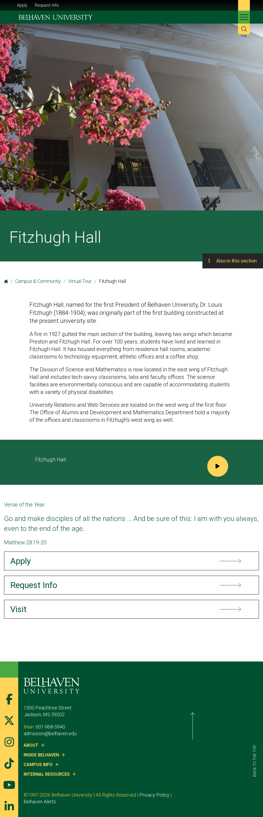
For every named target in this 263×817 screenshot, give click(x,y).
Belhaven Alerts (206, 795)
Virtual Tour (80, 281)
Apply (22, 5)
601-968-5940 (67, 727)
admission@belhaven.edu (66, 733)
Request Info (47, 5)
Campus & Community (38, 281)
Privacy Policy (171, 795)
